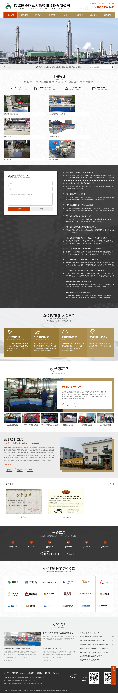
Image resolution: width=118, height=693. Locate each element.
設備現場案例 (59, 368)
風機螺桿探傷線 (93, 160)
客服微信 (94, 3)
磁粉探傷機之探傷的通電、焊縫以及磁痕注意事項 (83, 249)
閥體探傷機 (91, 136)
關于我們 (24, 15)
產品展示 (52, 15)
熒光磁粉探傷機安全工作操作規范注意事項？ (82, 227)
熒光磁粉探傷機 (56, 67)
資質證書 (79, 15)
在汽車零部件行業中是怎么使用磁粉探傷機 (81, 183)
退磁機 (79, 67)
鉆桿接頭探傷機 (93, 113)
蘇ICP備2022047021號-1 (15, 683)
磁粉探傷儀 (64, 67)
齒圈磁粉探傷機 (72, 387)
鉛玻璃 (20, 690)
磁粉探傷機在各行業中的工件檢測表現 (79, 172)
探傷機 (58, 690)
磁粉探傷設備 (73, 67)
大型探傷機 (63, 113)
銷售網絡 (93, 15)
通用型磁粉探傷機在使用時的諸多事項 (79, 205)
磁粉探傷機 (47, 67)
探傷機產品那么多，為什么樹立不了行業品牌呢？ (83, 260)
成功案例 (66, 15)
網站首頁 (10, 15)
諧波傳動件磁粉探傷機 (11, 113)
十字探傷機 (7, 136)
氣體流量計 (30, 690)
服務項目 (59, 76)
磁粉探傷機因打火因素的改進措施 (78, 292)
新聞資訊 (38, 15)
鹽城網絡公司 (39, 683)
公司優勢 (43, 469)
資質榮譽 (103, 3)
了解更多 (69, 405)
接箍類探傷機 (36, 136)
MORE (110, 484)
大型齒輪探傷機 (65, 160)
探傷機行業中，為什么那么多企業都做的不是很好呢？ (85, 271)
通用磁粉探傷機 (73, 89)
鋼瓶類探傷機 (64, 136)
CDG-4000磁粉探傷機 (11, 160)
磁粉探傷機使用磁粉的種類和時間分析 (79, 281)
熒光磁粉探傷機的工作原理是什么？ (78, 216)
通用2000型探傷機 (38, 160)
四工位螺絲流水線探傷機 (40, 113)
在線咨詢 (70, 554)
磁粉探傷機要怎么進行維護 (75, 194)
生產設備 (11, 469)
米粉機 (24, 690)
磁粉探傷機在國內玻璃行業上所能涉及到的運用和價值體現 (86, 238)
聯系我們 (111, 3)
